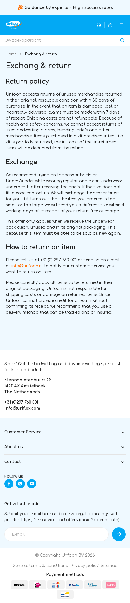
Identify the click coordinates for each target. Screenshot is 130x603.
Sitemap (109, 566)
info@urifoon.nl (27, 266)
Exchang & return (41, 54)
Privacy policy (84, 566)
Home (11, 54)
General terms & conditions (40, 566)
